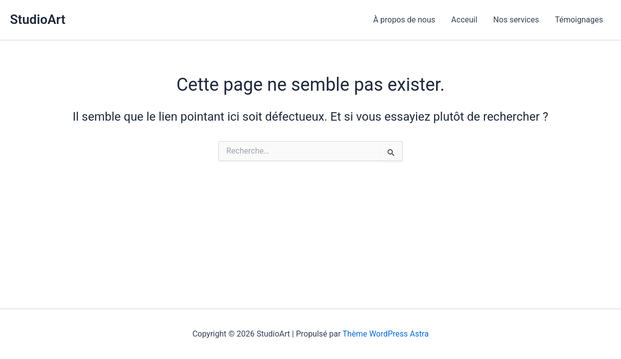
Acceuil (464, 19)
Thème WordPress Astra (385, 334)
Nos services (516, 19)
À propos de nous (404, 19)
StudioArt (37, 19)
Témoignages (579, 19)
